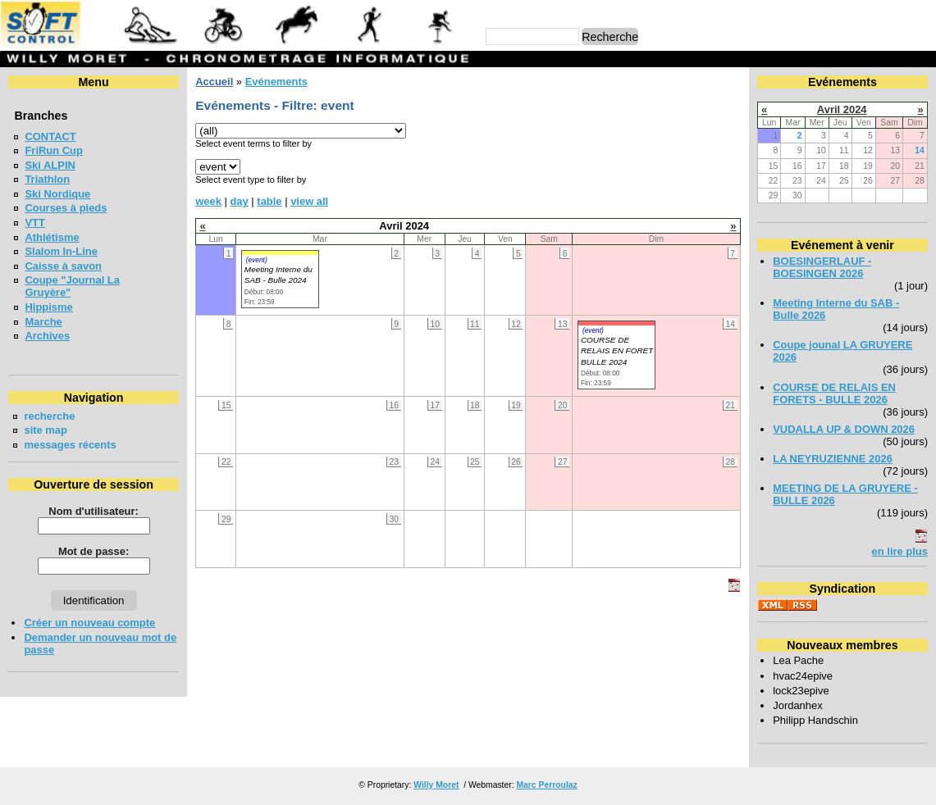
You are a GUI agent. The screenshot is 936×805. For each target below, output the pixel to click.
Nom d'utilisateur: (93, 511)
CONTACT (50, 136)
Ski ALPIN (50, 165)
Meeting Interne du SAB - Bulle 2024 (278, 274)
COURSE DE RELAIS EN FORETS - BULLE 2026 (834, 393)
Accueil (214, 81)
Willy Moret (436, 784)
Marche (43, 322)
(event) (256, 260)
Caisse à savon (63, 266)
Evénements (276, 81)
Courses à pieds (66, 208)
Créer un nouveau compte (89, 622)
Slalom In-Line (61, 251)
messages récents (70, 445)
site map (45, 430)
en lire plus (900, 551)
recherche (49, 416)
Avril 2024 (842, 109)
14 (920, 150)
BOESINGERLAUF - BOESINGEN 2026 (822, 267)
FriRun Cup (54, 150)
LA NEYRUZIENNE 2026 (833, 459)
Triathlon (47, 179)
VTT (34, 222)
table (269, 201)
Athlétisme (52, 237)
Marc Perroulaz (546, 784)
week (208, 201)
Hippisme (48, 307)
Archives (47, 336)
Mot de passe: (93, 551)
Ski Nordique (57, 194)
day (239, 201)
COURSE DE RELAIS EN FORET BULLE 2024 (617, 350)
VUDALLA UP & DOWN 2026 (844, 429)
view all (309, 201)
